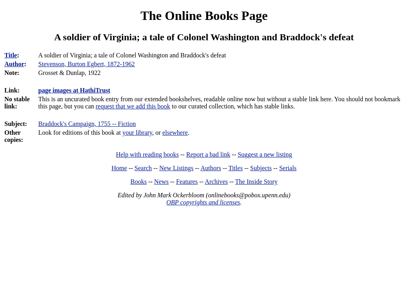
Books (138, 181)
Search (143, 168)
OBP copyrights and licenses (203, 202)
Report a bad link (208, 154)
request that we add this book (133, 106)
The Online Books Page (203, 15)
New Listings (176, 168)
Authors (210, 168)
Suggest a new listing (265, 154)
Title (10, 55)
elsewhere (175, 132)
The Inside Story (256, 181)
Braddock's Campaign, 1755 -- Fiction (87, 123)
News (161, 181)
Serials (288, 168)
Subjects (261, 168)
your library (137, 132)
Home (119, 168)
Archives (216, 181)
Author (14, 64)
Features (187, 181)
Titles (235, 168)
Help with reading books (147, 154)
